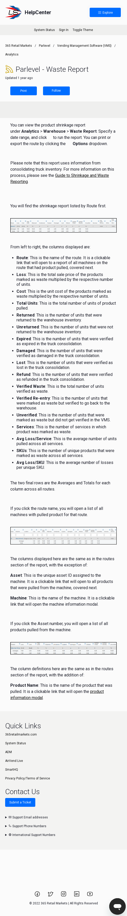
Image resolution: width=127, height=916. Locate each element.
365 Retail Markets (18, 46)
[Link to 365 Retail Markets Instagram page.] (64, 895)
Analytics (12, 54)
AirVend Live (14, 761)
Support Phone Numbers (27, 826)
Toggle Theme (83, 30)
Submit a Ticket (20, 802)
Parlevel (44, 46)
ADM (8, 752)
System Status (44, 30)
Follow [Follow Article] (56, 90)
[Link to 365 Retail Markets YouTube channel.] (90, 895)
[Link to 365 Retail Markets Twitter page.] (50, 895)
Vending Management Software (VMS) (84, 46)
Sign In (64, 30)
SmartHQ (11, 769)
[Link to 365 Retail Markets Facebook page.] (37, 895)
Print (23, 91)
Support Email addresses (28, 817)
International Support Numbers (32, 835)
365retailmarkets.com (21, 734)
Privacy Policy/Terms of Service (27, 778)
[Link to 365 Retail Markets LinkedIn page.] (77, 895)
